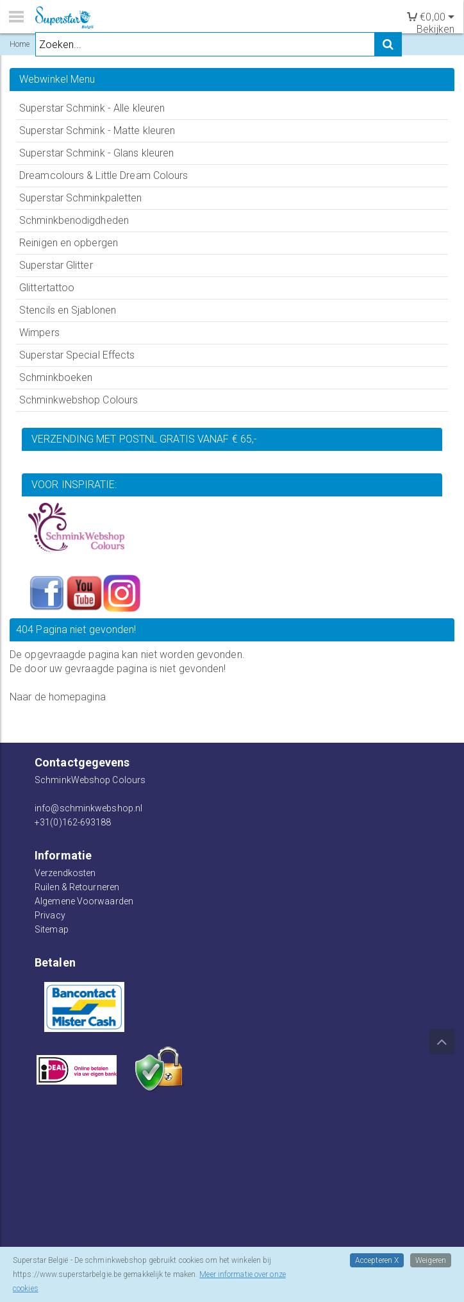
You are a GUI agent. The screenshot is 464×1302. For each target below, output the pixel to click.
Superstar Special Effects (77, 355)
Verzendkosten (65, 873)
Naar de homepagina (58, 697)
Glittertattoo (46, 288)
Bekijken (435, 29)
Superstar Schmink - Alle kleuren (92, 108)
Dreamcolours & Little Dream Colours (103, 175)
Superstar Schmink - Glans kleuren (96, 153)
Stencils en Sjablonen (67, 310)
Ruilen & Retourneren (77, 887)
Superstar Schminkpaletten (80, 198)
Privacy (50, 915)
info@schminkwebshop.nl (88, 808)
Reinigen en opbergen (68, 243)
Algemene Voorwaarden (84, 901)
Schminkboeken (55, 377)
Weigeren (430, 1260)
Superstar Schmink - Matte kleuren (97, 130)
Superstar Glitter (56, 265)
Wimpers (39, 332)
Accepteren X (377, 1260)
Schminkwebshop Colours (78, 400)
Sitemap (52, 929)
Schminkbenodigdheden (74, 220)
